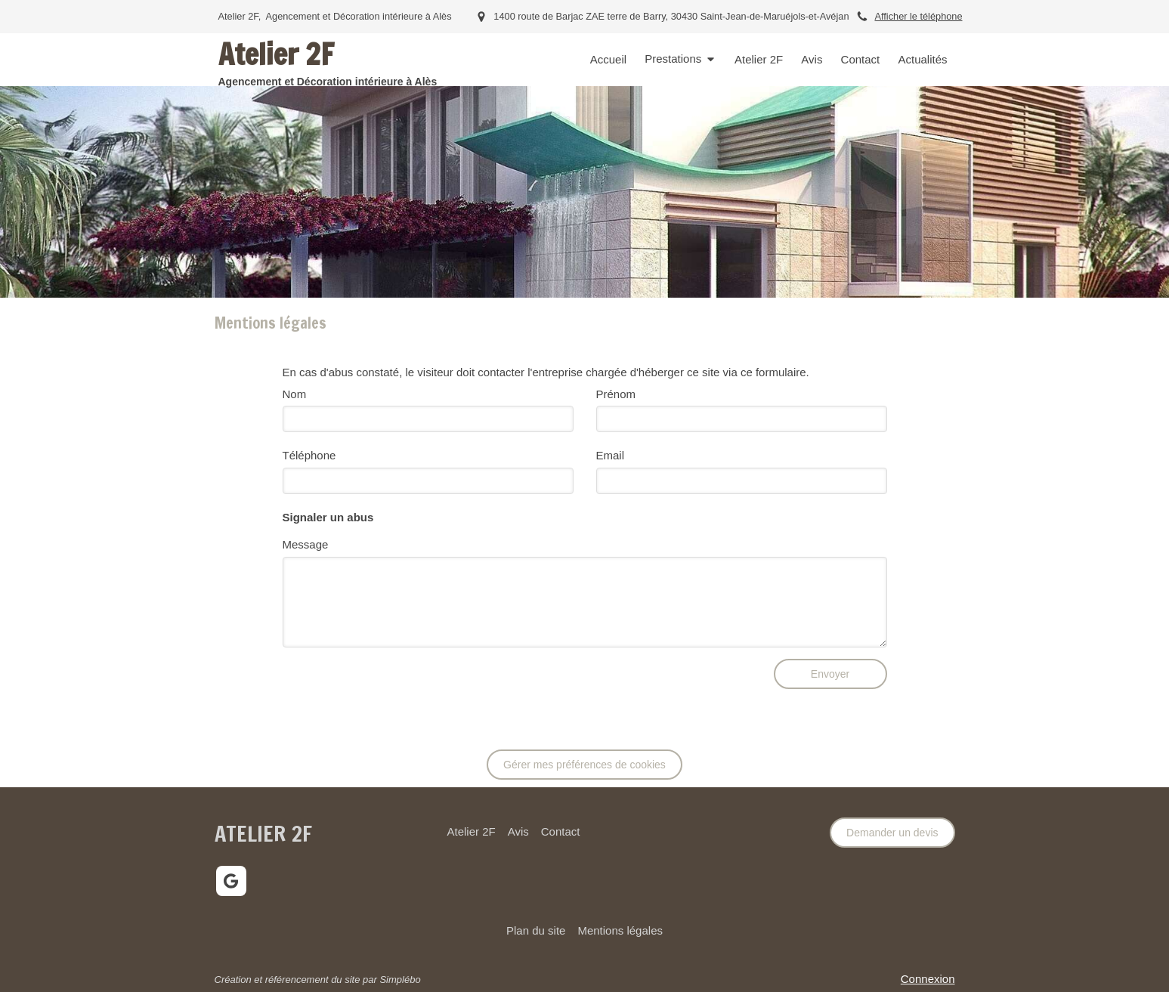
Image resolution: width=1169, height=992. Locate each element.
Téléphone (309, 455)
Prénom (616, 394)
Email (610, 455)
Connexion (928, 978)
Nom (295, 394)
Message (306, 544)
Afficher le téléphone (918, 16)
